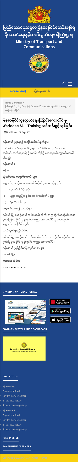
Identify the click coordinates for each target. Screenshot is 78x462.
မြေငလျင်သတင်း (42, 91)
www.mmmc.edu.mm (15, 267)
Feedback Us (11, 438)
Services (18, 103)
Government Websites (17, 446)
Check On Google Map (15, 405)
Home (8, 103)
